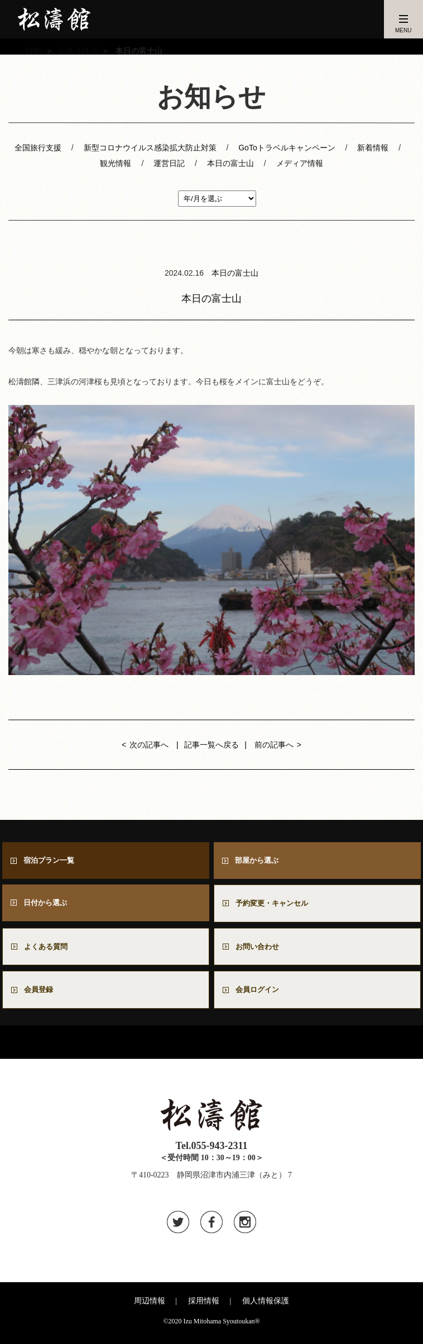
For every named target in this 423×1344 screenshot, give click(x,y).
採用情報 (203, 1306)
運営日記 (169, 163)
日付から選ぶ (48, 904)
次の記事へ (149, 744)
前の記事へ (274, 744)
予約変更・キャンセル (276, 905)
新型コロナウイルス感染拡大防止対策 (150, 147)
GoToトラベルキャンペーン (286, 147)
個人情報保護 (265, 1306)
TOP (33, 50)
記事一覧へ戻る (211, 744)
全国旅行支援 (38, 147)
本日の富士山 (230, 163)
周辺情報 (149, 1306)
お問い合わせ (264, 949)
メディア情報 (299, 163)
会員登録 (40, 994)
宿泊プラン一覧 (52, 861)
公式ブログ (77, 50)
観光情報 (115, 163)
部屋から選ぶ (259, 861)
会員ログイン (260, 994)
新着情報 (372, 147)
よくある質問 (48, 949)
